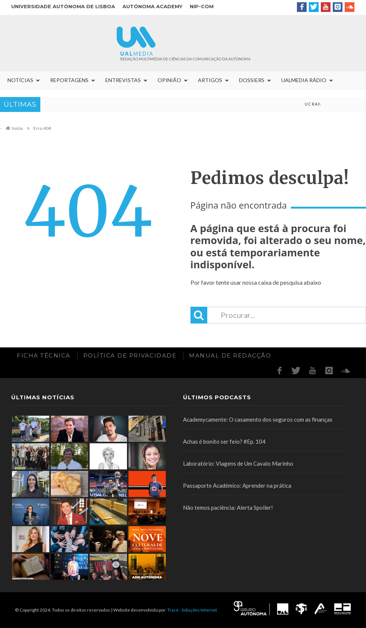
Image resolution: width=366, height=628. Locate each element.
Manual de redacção (230, 355)
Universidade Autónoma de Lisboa (63, 6)
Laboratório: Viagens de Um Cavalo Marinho (238, 463)
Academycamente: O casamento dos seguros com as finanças (257, 419)
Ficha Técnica (44, 355)
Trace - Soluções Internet (192, 610)
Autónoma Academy (152, 6)
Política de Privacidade (130, 355)
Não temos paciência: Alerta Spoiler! (228, 507)
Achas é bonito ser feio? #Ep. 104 (224, 441)
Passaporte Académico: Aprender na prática (237, 485)
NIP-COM (202, 6)
